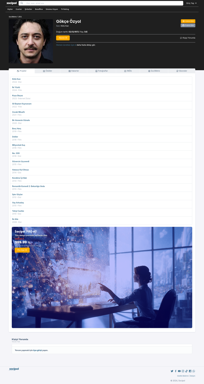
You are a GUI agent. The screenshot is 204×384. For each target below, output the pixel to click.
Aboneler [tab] (181, 71)
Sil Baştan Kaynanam (21, 104)
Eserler (19, 9)
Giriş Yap (191, 3)
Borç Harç (16, 128)
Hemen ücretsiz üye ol (66, 45)
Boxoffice (39, 9)
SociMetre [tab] (154, 71)
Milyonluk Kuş (18, 145)
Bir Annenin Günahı (21, 120)
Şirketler (28, 9)
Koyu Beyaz (17, 95)
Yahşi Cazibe (18, 211)
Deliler (15, 137)
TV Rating (65, 9)
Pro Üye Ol (22, 250)
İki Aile (15, 219)
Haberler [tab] (73, 71)
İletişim (192, 376)
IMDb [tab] (128, 71)
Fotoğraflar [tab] (101, 71)
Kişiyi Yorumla (187, 38)
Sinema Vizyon (52, 9)
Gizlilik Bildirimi (183, 376)
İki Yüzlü (16, 87)
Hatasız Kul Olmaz (20, 170)
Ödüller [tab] (47, 71)
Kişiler (10, 9)
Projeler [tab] (22, 71)
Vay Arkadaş (18, 202)
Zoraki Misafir (18, 112)
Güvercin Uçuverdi (20, 161)
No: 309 (16, 153)
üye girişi (37, 350)
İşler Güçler (17, 194)
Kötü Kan (65, 26)
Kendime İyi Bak (19, 178)
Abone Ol (63, 38)
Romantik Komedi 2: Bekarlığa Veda (28, 186)
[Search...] (104, 3)
